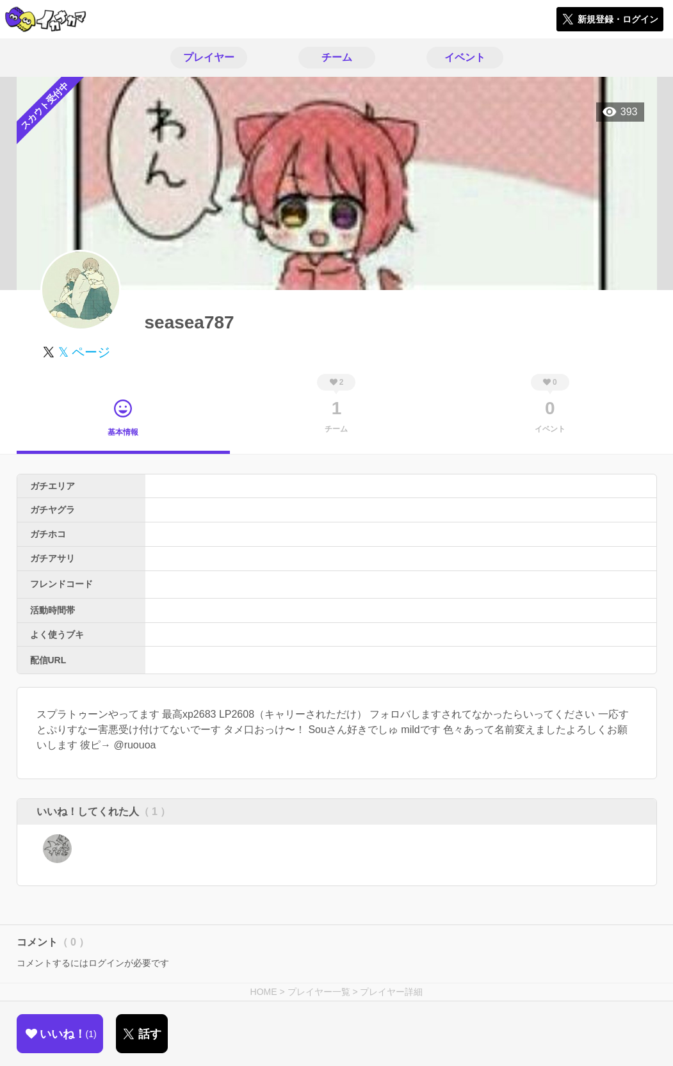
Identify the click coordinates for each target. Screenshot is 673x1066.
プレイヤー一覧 (319, 992)
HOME (263, 992)
